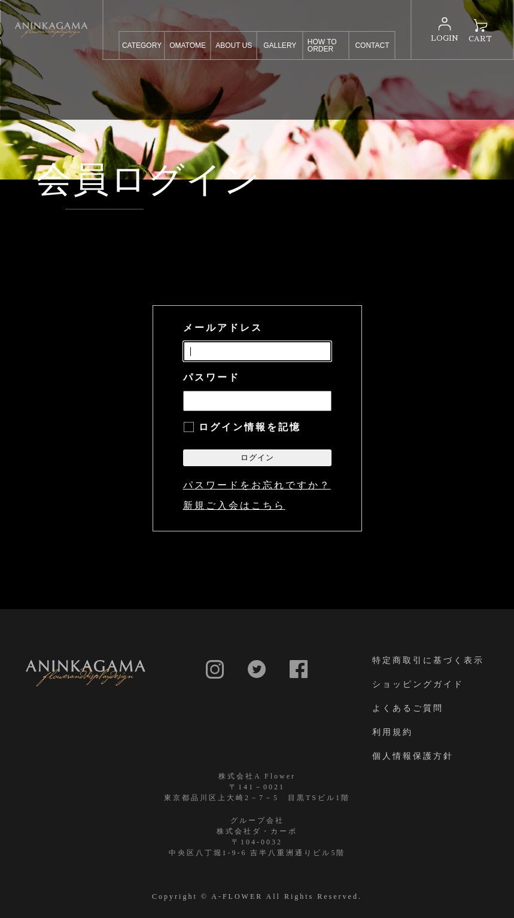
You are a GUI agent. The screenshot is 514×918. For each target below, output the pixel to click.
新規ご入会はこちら (234, 505)
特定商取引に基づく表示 (428, 660)
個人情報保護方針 (413, 756)
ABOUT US (233, 45)
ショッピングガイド (418, 684)
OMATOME (187, 45)
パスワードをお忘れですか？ (257, 485)
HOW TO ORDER (322, 45)
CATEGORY (142, 45)
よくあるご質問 (407, 708)
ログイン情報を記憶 (250, 427)
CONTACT (372, 45)
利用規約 (392, 732)
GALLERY (279, 45)
